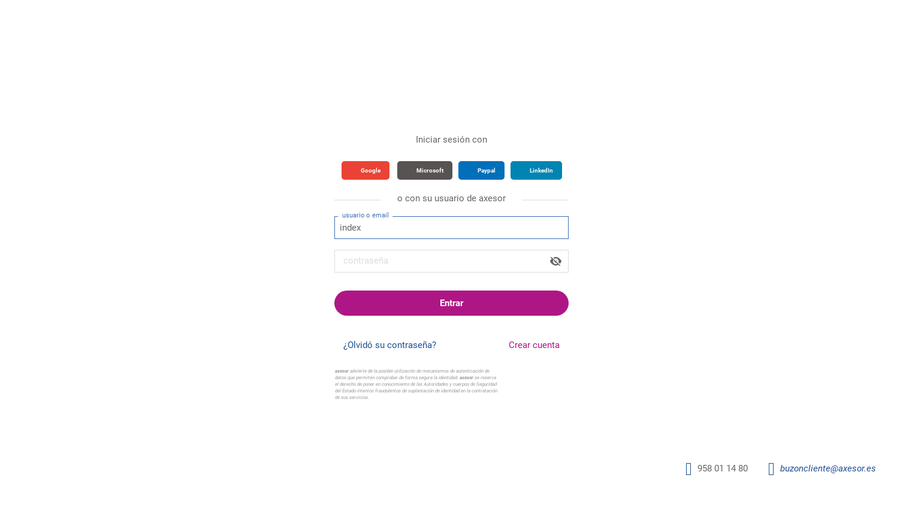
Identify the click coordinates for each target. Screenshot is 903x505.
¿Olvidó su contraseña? (389, 345)
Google (370, 170)
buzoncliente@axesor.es (828, 468)
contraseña (365, 260)
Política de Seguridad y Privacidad (454, 434)
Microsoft (429, 170)
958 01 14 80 (722, 468)
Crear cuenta (534, 345)
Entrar (451, 303)
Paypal (487, 170)
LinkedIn (541, 170)
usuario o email (365, 215)
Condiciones (535, 434)
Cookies (574, 434)
